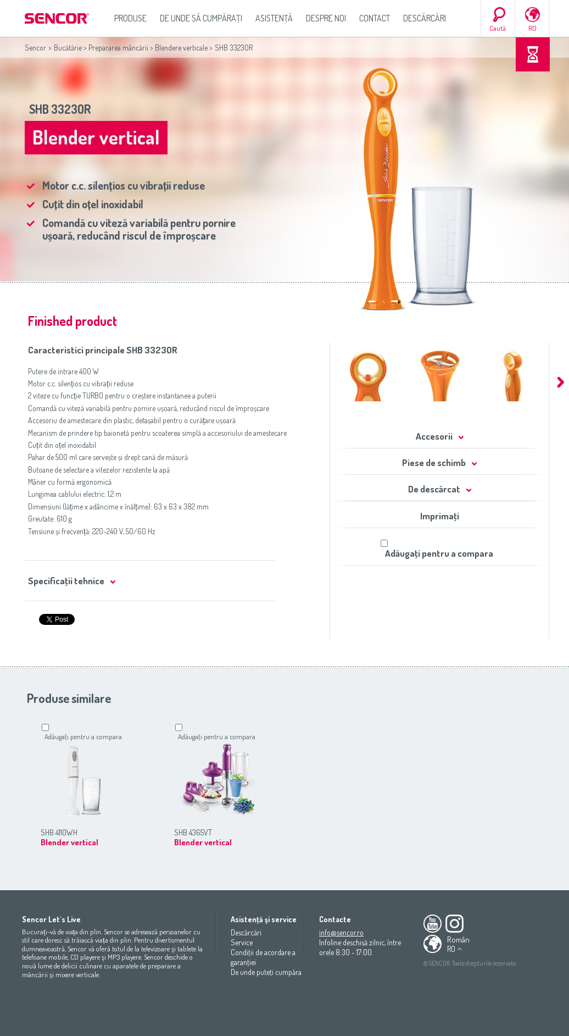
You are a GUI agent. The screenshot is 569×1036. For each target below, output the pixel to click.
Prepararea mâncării (118, 47)
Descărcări (424, 18)
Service (242, 942)
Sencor (35, 47)
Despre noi (326, 18)
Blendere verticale (181, 47)
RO (532, 28)
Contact (374, 18)
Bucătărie (68, 47)
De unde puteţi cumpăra (266, 972)
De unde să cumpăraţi (201, 18)
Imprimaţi (439, 516)
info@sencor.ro (341, 932)
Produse (130, 18)
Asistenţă (274, 18)
